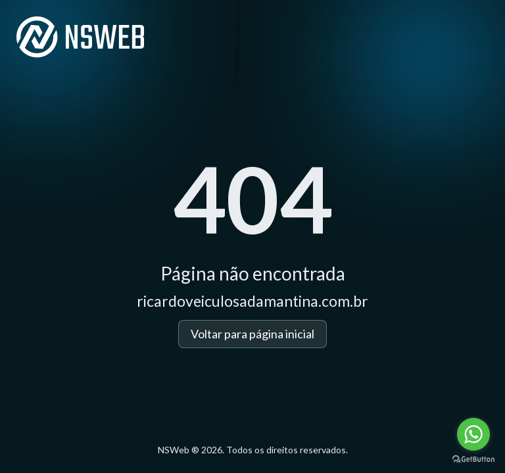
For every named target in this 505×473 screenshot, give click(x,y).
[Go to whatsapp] (473, 434)
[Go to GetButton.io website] (473, 459)
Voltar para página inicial (252, 334)
